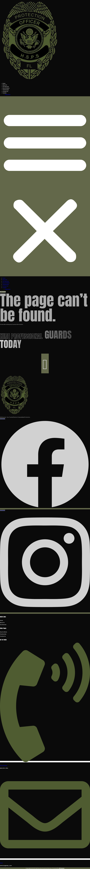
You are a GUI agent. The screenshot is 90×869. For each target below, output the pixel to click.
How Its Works (6, 88)
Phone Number (3, 765)
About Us (4, 85)
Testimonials (5, 89)
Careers (4, 93)
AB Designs (61, 868)
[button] (45, 186)
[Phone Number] (45, 761)
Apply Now (7, 94)
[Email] (45, 859)
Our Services (5, 86)
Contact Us (5, 91)
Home (3, 83)
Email (1, 863)
